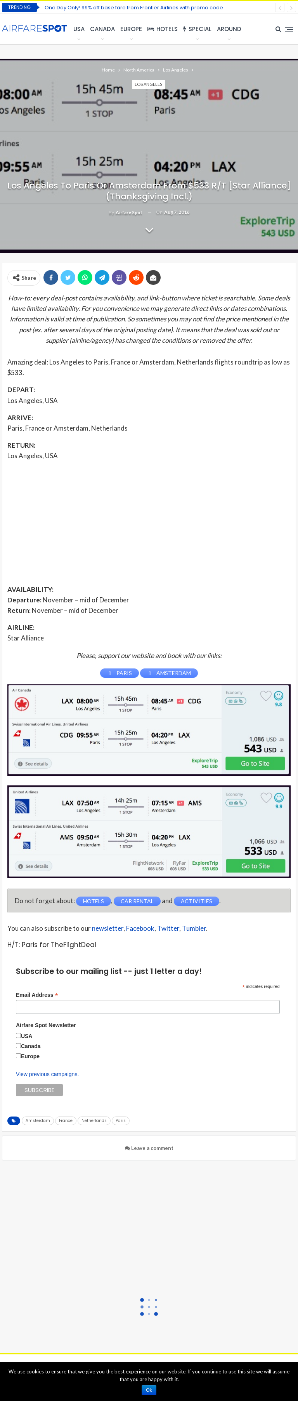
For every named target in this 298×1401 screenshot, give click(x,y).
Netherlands (94, 1121)
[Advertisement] (149, 522)
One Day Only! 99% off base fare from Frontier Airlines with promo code (134, 7)
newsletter (107, 928)
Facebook (140, 928)
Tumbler (194, 928)
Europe (131, 29)
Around (229, 29)
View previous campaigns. (47, 1074)
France (66, 1121)
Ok (149, 1390)
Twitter (168, 928)
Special (197, 29)
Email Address (37, 995)
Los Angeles (148, 84)
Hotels (162, 29)
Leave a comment (149, 1148)
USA (79, 29)
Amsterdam (38, 1121)
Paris (121, 1121)
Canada (102, 29)
